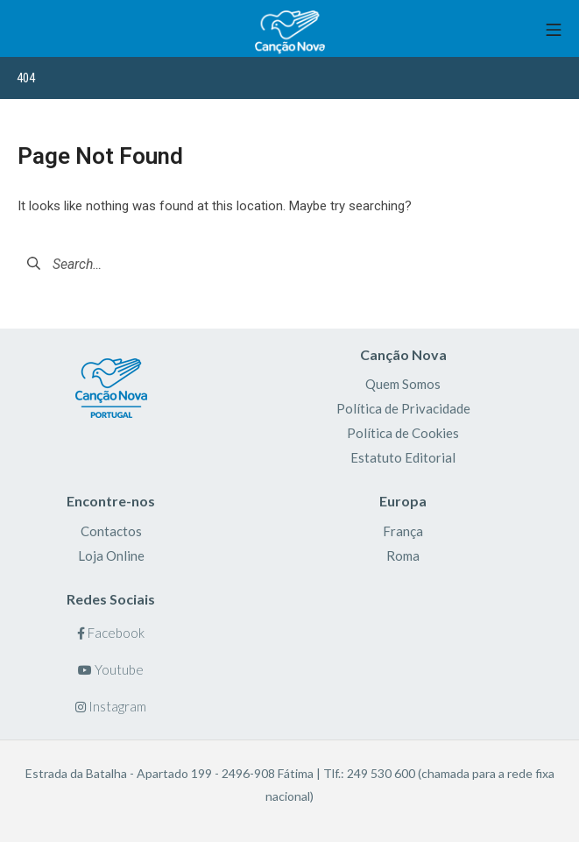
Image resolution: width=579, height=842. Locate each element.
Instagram (110, 706)
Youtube (111, 669)
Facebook (111, 632)
